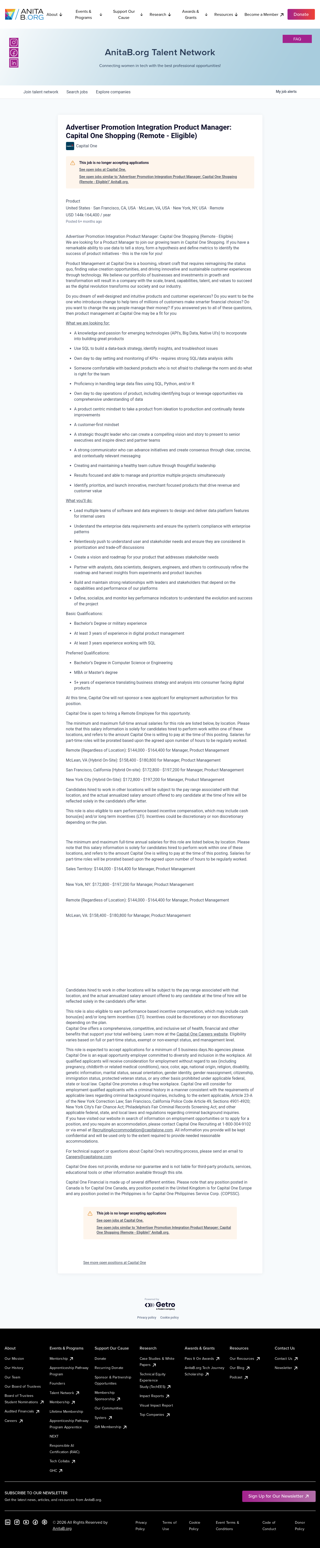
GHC (56, 1470)
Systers (104, 1417)
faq (297, 39)
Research (161, 14)
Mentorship (62, 1358)
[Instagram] (13, 42)
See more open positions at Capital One (114, 1263)
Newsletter (287, 1367)
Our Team (12, 1377)
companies (113, 92)
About (55, 14)
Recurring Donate (109, 1367)
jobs (77, 92)
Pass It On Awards (202, 1358)
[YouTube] (26, 1522)
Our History (14, 1367)
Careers (14, 1420)
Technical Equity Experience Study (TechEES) (155, 1380)
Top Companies (155, 1414)
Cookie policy (169, 1317)
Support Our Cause (128, 14)
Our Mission (14, 1358)
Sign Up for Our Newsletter (279, 1496)
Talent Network (65, 1392)
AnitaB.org (62, 1528)
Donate (100, 1358)
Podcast (239, 1377)
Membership (63, 1402)
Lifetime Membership (66, 1411)
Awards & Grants (195, 14)
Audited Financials (22, 1411)
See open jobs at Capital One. (102, 170)
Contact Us (287, 1358)
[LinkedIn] (13, 63)
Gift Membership (111, 1426)
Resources (226, 14)
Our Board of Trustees (23, 1386)
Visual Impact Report (156, 1405)
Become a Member (264, 14)
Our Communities (109, 1408)
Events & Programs (89, 14)
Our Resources (245, 1358)
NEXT (54, 1436)
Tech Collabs (63, 1461)
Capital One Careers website (202, 1034)
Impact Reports (155, 1395)
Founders (57, 1383)
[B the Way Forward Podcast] (44, 1522)
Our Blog (240, 1367)
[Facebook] (13, 52)
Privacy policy (146, 1317)
